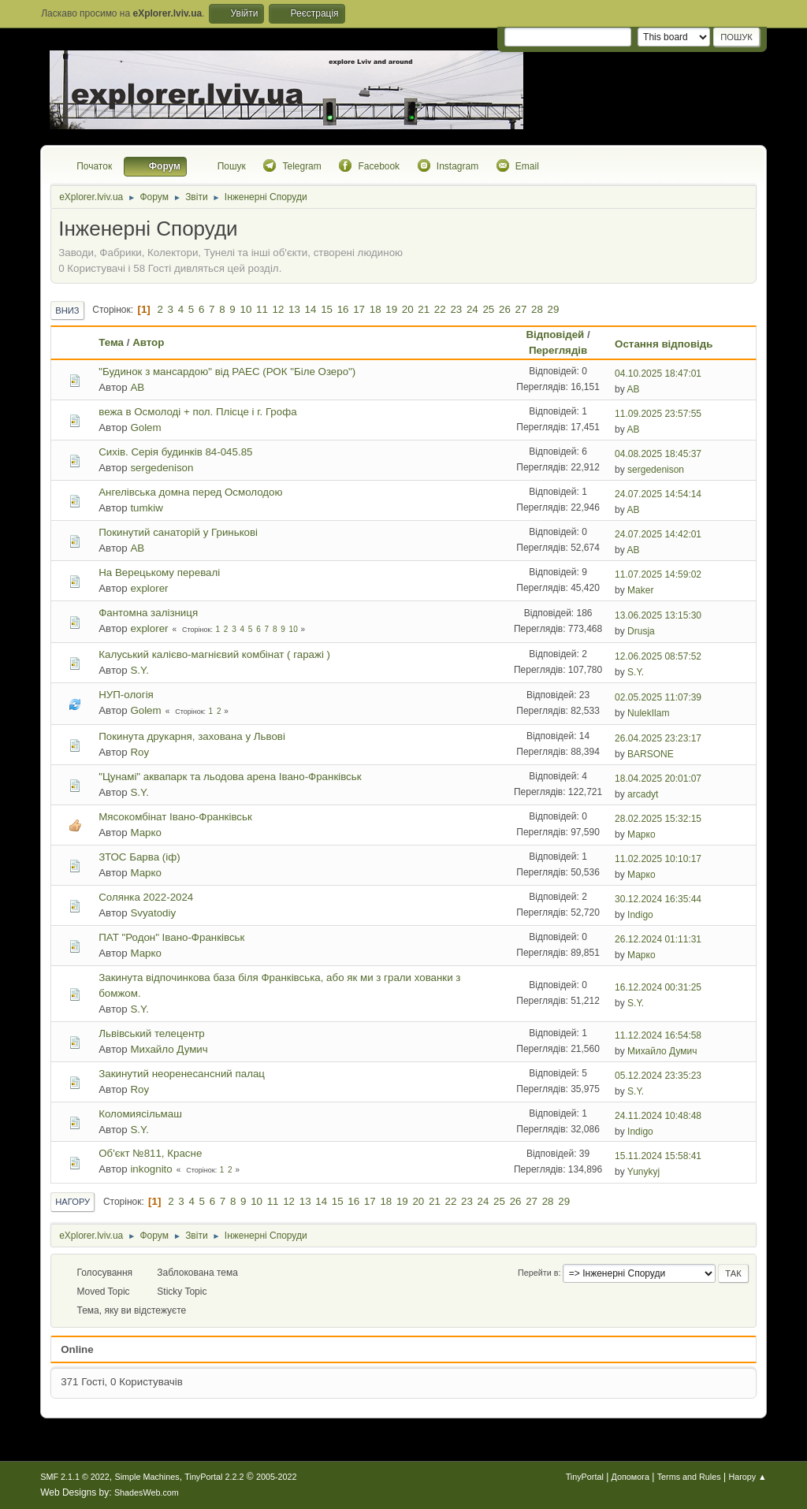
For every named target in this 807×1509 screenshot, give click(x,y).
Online (77, 1349)
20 (408, 309)
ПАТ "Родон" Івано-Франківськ (171, 937)
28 (537, 309)
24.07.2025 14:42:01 (658, 534)
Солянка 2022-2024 (146, 897)
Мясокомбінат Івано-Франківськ (175, 817)
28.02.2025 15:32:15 (658, 818)
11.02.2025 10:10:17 (658, 858)
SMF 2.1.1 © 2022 (75, 1476)
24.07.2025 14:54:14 (658, 494)
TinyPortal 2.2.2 (214, 1476)
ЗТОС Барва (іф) (139, 857)
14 (311, 309)
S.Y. (139, 670)
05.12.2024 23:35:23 (658, 1075)
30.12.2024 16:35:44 (658, 899)
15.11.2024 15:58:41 (658, 1155)
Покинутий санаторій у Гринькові (178, 532)
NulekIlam (648, 713)
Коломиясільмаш (140, 1114)
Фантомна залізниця (148, 613)
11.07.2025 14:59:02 (658, 574)
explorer (149, 588)
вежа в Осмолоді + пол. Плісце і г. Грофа (197, 412)
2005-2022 (276, 1476)
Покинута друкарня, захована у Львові (192, 736)
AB (137, 387)
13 (294, 309)
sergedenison (161, 468)
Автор (148, 342)
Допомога (630, 1476)
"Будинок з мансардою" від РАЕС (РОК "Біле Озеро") (227, 371)
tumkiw (146, 508)
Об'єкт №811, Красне (150, 1153)
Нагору (72, 1201)
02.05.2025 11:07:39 (658, 697)
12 (278, 309)
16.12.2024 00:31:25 (658, 987)
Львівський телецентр (152, 1033)
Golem (145, 427)
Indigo (640, 914)
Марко (145, 832)
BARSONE (650, 754)
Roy (139, 752)
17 (359, 309)
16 (343, 309)
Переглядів (558, 350)
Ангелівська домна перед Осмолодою (190, 492)
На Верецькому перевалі (159, 572)
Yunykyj (643, 1171)
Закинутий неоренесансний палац (182, 1074)
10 (245, 309)
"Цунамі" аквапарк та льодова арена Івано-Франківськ (230, 776)
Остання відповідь (671, 344)
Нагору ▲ (747, 1476)
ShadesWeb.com (146, 1492)
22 (440, 309)
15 (327, 309)
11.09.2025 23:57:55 (658, 413)
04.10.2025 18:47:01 (658, 373)
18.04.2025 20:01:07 (658, 778)
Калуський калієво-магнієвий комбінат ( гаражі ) (214, 654)
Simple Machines (147, 1476)
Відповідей (555, 334)
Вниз (67, 310)
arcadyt (642, 794)
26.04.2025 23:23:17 (658, 738)
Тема (111, 342)
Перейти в (538, 1272)
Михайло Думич (168, 1049)
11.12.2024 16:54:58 (658, 1035)
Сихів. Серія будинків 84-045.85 (175, 452)
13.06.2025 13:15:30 (658, 615)
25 (488, 309)
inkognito (151, 1169)
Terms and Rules (689, 1476)
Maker (640, 590)
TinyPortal (585, 1476)
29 (554, 309)
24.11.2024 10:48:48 (658, 1115)
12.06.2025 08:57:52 (658, 656)
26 (505, 309)
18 (375, 309)
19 (391, 309)
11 (262, 309)
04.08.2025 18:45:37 (658, 453)
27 (521, 309)
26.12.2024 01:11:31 (658, 939)
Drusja (641, 631)
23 (456, 309)
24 (472, 309)
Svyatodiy (153, 913)
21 (424, 309)
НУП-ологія (126, 695)
